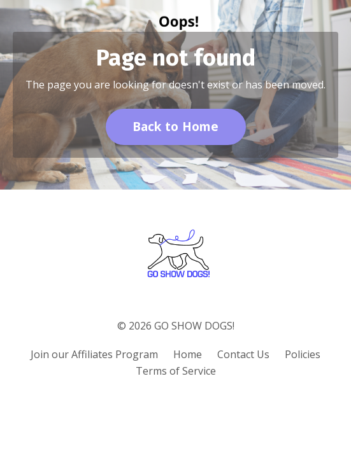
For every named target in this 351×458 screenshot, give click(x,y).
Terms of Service (176, 371)
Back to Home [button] (176, 126)
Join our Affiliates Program (94, 354)
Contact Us (243, 354)
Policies (302, 354)
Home (187, 354)
